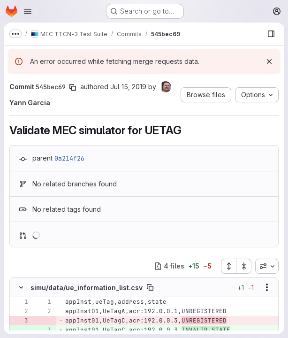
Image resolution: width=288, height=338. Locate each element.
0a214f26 (69, 158)
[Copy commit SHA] (72, 87)
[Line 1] (20, 302)
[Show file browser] (271, 33)
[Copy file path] (150, 287)
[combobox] (267, 266)
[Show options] (267, 287)
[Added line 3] (43, 330)
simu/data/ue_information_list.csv (86, 288)
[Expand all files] (228, 266)
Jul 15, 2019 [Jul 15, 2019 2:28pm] (128, 87)
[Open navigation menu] (27, 11)
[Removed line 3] (20, 320)
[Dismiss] (269, 61)
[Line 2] (20, 311)
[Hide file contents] (21, 287)
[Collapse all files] (243, 266)
